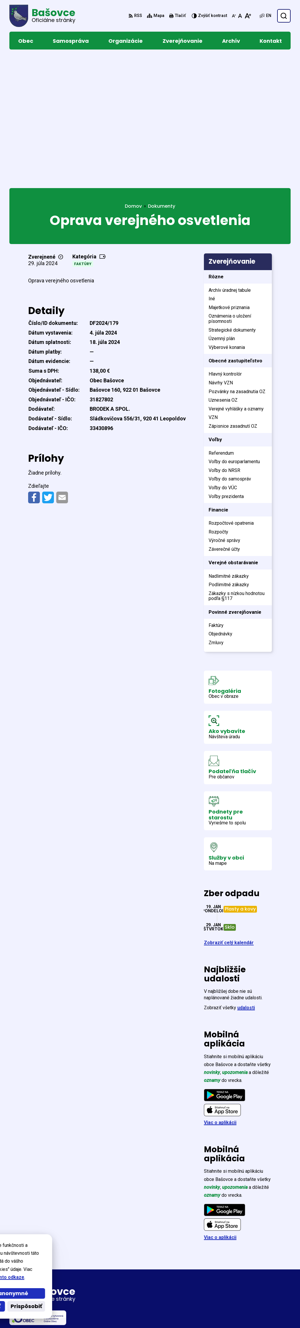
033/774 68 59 (242, 1278)
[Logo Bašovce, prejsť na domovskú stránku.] (42, 16)
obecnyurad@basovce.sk (255, 1285)
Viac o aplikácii (220, 993)
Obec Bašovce (169, 1312)
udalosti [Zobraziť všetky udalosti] (246, 878)
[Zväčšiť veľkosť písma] (247, 16)
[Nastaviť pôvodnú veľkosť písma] (240, 16)
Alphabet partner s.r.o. (89, 1312)
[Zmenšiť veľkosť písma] (234, 16)
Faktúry (82, 134)
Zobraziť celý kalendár (229, 813)
